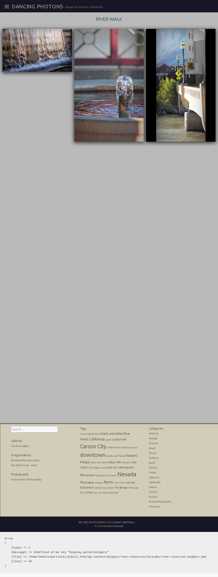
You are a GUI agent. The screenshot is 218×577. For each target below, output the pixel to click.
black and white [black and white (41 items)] (111, 433)
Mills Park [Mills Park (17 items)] (112, 467)
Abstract (153, 433)
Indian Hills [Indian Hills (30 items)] (115, 461)
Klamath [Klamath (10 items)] (126, 462)
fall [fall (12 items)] (116, 455)
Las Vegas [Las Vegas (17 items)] (94, 467)
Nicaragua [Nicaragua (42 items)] (87, 481)
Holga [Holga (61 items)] (84, 461)
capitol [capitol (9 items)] (108, 439)
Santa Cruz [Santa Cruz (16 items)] (100, 487)
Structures (154, 506)
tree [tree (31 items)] (89, 492)
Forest (152, 472)
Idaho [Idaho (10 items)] (104, 462)
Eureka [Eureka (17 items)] (110, 455)
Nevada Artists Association (25, 459)
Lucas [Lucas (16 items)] (104, 467)
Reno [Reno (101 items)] (108, 481)
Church (152, 452)
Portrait (153, 491)
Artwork (153, 442)
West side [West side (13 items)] (113, 492)
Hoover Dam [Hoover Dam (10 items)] (95, 462)
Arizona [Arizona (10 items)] (83, 433)
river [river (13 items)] (116, 482)
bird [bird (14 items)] (97, 433)
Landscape (155, 481)
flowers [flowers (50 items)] (131, 455)
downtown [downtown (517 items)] (92, 454)
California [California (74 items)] (97, 438)
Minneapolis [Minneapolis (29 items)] (126, 466)
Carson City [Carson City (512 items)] (93, 446)
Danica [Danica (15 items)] (125, 446)
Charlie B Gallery (20, 445)
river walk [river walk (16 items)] (124, 482)
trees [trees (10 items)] (95, 492)
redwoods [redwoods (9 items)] (99, 482)
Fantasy (153, 467)
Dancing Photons (37, 6)
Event (152, 462)
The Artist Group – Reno (24, 464)
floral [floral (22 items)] (122, 455)
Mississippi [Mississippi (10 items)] (100, 475)
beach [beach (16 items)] (91, 433)
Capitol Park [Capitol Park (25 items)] (119, 438)
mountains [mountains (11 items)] (111, 475)
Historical (154, 476)
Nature (153, 486)
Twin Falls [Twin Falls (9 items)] (103, 492)
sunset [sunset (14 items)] (110, 487)
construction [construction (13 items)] (114, 447)
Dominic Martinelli (113, 525)
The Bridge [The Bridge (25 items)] (121, 487)
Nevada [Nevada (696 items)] (126, 474)
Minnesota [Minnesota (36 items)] (87, 474)
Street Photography (160, 501)
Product (153, 496)
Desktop (153, 457)
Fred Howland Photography (26, 479)
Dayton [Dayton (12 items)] (133, 447)
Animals (153, 437)
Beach (152, 447)
